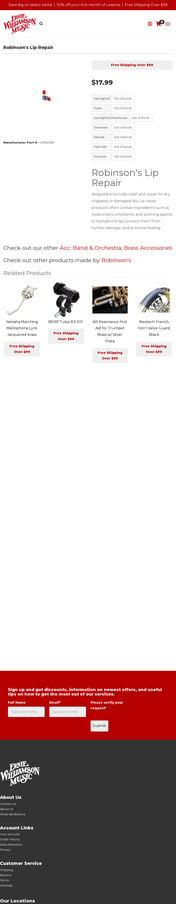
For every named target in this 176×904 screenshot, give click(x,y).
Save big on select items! (30, 5)
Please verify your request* (107, 705)
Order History (10, 839)
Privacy (5, 849)
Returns (5, 875)
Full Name (17, 702)
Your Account (10, 834)
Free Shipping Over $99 (146, 5)
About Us (6, 809)
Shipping (6, 870)
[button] (150, 24)
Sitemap (6, 885)
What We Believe (12, 814)
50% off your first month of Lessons (88, 5)
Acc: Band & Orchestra (90, 247)
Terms (4, 880)
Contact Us (8, 804)
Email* (54, 702)
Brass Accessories (148, 247)
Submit (99, 726)
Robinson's (116, 260)
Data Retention (11, 844)
